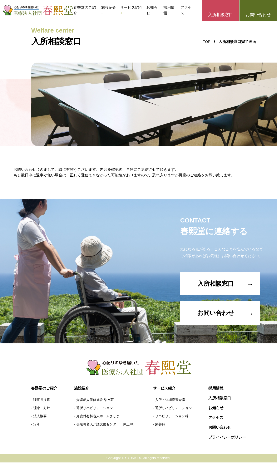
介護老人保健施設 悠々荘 (95, 403)
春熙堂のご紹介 (84, 10)
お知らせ (152, 10)
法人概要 (40, 419)
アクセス (186, 10)
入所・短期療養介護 (170, 403)
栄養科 (160, 428)
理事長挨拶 (41, 403)
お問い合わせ (258, 14)
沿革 (36, 428)
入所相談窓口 (220, 14)
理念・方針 (41, 411)
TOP (206, 42)
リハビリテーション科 (171, 419)
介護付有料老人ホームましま (98, 419)
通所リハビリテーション (94, 411)
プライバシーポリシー (227, 441)
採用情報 (169, 10)
